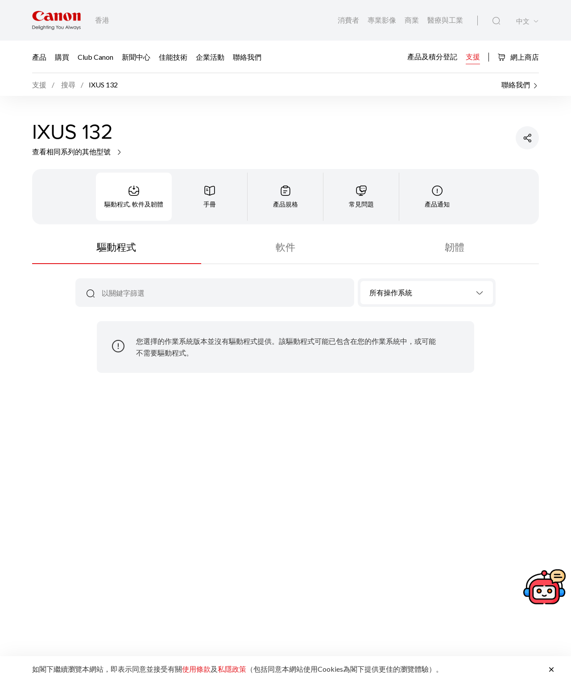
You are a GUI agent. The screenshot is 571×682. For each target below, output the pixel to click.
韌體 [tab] (454, 247)
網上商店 (518, 57)
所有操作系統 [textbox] (390, 292)
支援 (473, 56)
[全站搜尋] (496, 21)
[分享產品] (527, 137)
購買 (62, 56)
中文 (523, 21)
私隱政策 (232, 669)
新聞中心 (136, 56)
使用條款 (196, 669)
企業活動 (210, 56)
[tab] (134, 197)
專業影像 (382, 20)
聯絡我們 (247, 56)
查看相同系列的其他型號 (77, 151)
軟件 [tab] (285, 247)
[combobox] (426, 292)
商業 (412, 20)
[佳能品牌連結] (56, 20)
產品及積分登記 (432, 56)
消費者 (349, 20)
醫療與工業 (445, 20)
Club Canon (95, 56)
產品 (39, 56)
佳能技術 (173, 56)
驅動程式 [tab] (116, 247)
